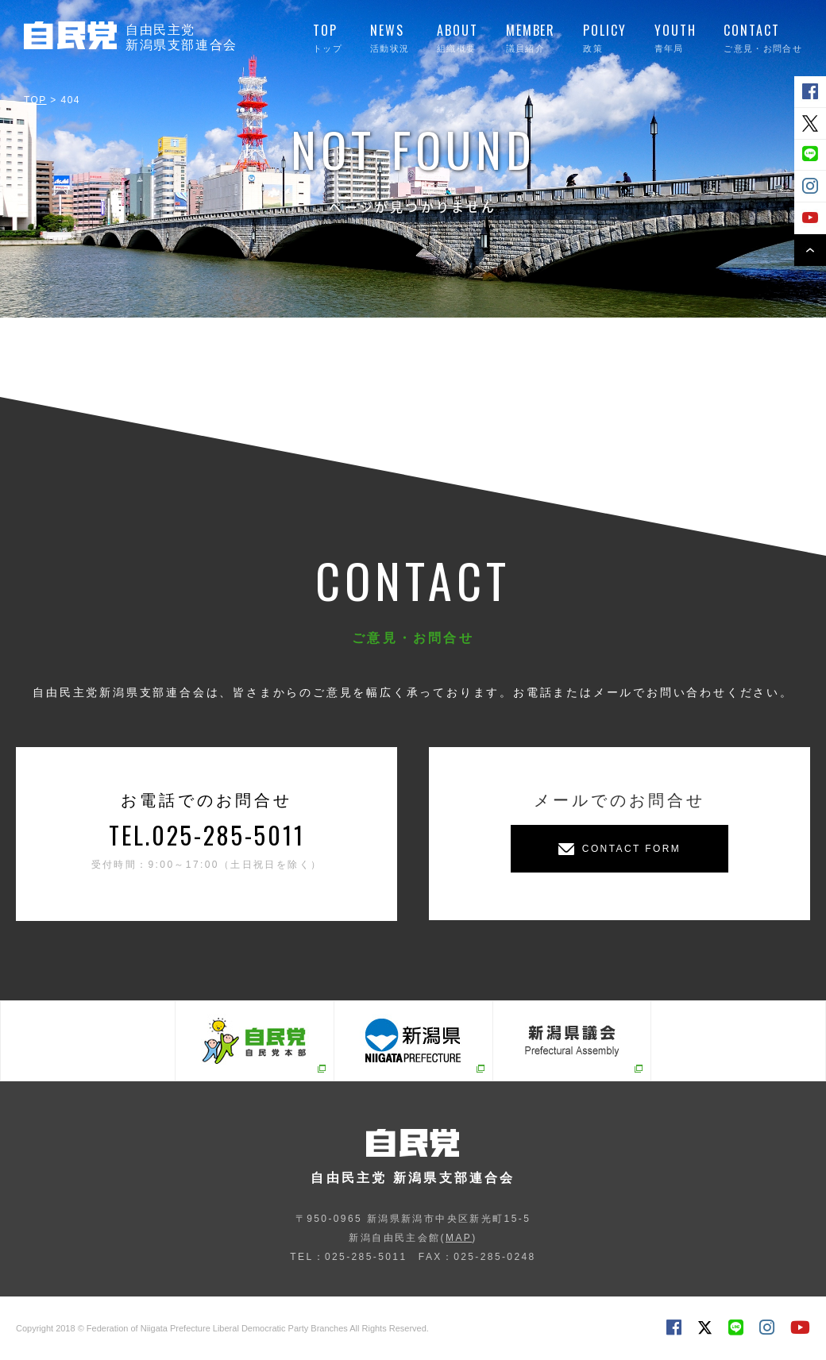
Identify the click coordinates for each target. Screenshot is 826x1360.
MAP (459, 1237)
